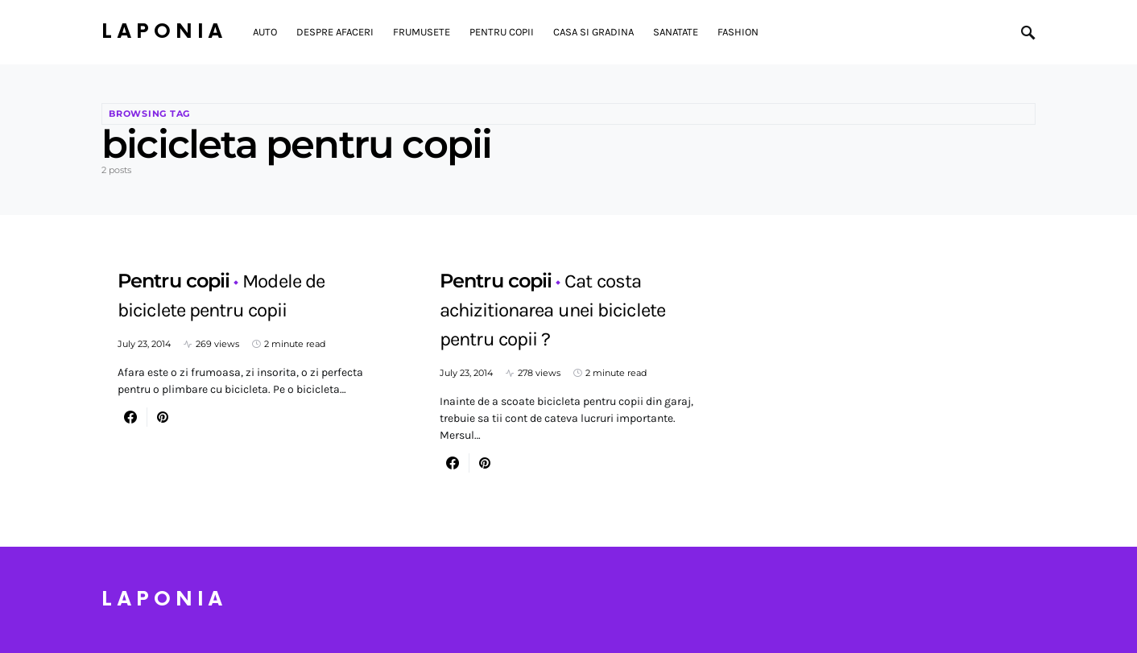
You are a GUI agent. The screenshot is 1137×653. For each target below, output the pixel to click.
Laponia (164, 31)
